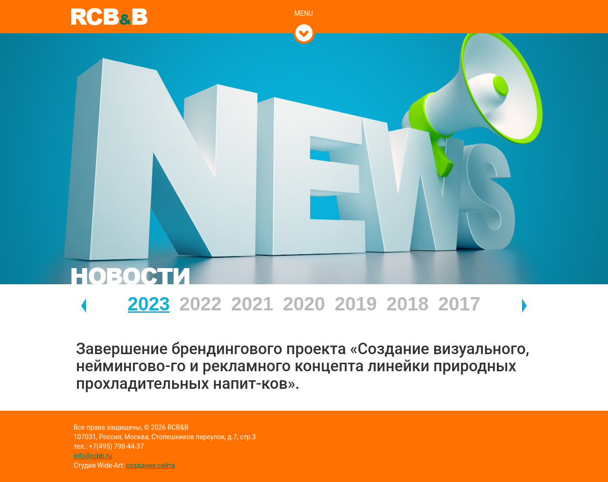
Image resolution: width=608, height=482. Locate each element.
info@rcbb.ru (93, 456)
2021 (252, 303)
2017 (459, 303)
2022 (201, 303)
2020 (304, 303)
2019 (356, 303)
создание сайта (150, 465)
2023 (149, 303)
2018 (408, 303)
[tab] (304, 3)
